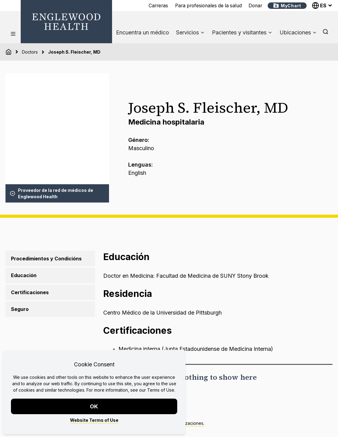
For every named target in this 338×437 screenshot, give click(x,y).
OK (94, 406)
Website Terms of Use (94, 420)
